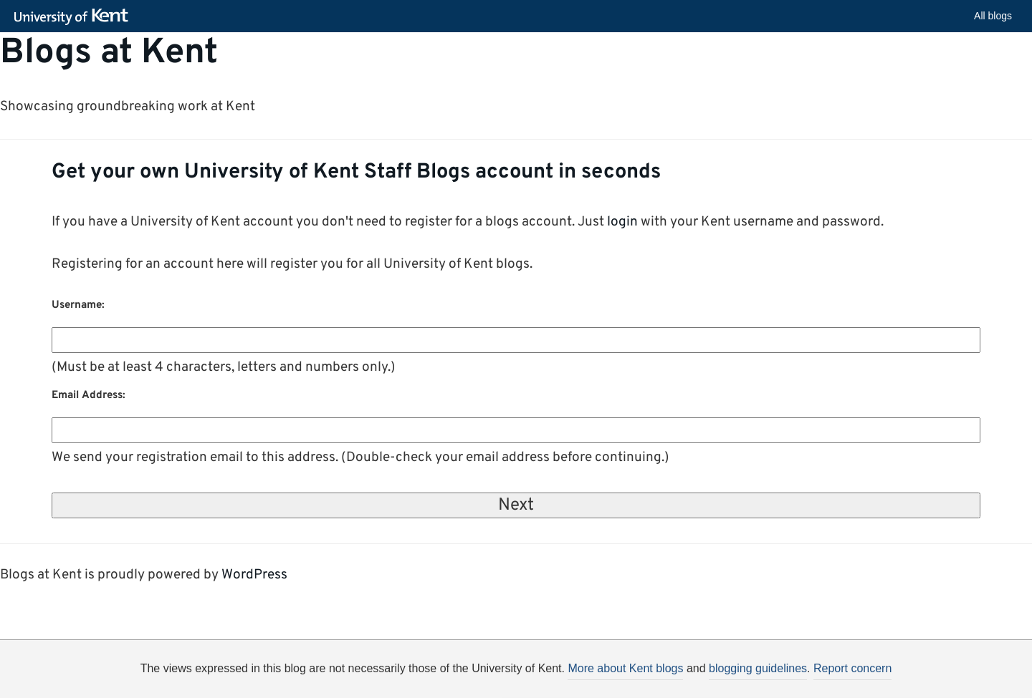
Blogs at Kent (109, 53)
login (622, 222)
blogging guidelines (758, 668)
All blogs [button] (993, 15)
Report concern (852, 668)
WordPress (254, 574)
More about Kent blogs (625, 668)
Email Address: (88, 395)
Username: (78, 305)
